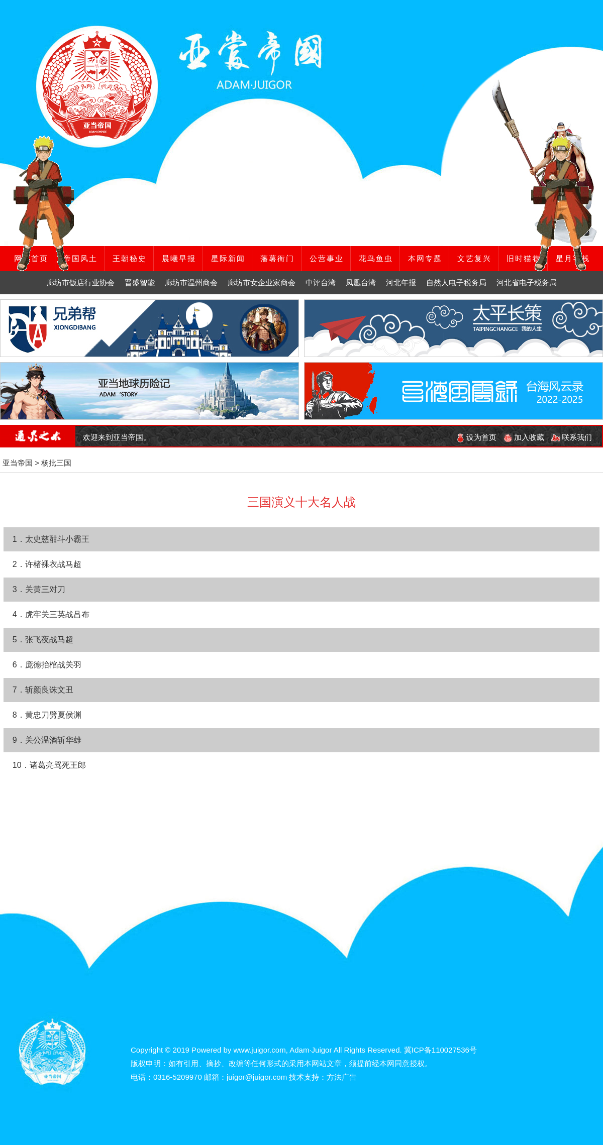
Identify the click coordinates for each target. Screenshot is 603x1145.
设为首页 (476, 437)
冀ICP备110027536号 (440, 1050)
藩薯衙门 (277, 258)
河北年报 (401, 282)
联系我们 (571, 437)
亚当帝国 (18, 463)
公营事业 (327, 258)
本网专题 (425, 258)
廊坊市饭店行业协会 (81, 282)
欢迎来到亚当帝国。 (117, 437)
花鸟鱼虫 (376, 258)
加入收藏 (524, 437)
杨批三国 (56, 463)
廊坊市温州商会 (191, 282)
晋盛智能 (140, 282)
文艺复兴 (474, 258)
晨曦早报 (179, 258)
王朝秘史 (130, 258)
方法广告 (342, 1077)
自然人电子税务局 (456, 282)
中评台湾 (321, 282)
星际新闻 (228, 258)
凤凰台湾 (361, 282)
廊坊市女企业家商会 (261, 282)
